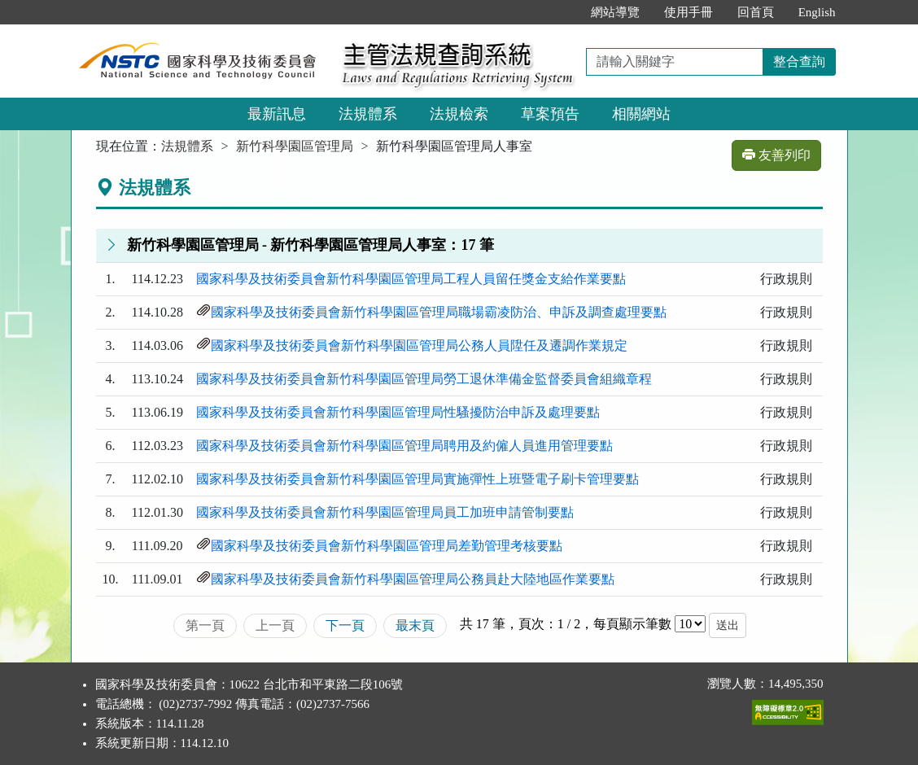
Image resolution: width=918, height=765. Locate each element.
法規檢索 (459, 114)
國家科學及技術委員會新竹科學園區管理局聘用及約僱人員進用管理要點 (404, 445)
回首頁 (755, 12)
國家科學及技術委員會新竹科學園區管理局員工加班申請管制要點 (385, 512)
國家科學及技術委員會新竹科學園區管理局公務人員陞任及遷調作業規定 (419, 345)
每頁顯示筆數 (632, 624)
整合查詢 (799, 61)
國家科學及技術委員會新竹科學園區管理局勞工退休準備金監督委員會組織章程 (424, 379)
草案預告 (550, 114)
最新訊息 (276, 114)
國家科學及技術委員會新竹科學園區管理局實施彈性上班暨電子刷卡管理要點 (417, 479)
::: (561, 12)
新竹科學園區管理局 (294, 146)
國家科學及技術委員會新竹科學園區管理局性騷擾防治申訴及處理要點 (398, 412)
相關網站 (641, 114)
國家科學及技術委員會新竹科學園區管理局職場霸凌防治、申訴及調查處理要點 (439, 312)
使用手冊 (688, 12)
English (817, 12)
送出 (727, 625)
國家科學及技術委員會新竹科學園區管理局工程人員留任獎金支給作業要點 (411, 279)
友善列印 (776, 155)
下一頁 (345, 625)
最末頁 (415, 625)
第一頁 (205, 625)
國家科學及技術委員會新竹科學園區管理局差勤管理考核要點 (386, 546)
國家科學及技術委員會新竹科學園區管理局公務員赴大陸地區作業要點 (412, 579)
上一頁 (275, 625)
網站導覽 (615, 12)
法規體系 (368, 114)
